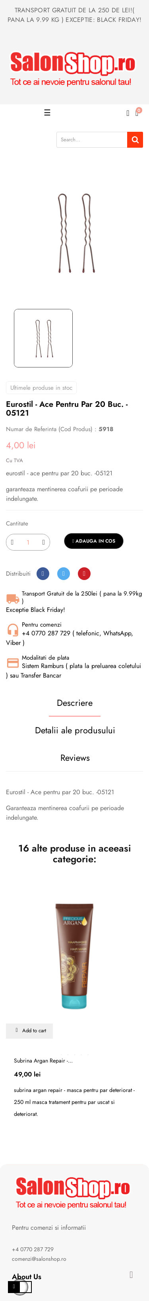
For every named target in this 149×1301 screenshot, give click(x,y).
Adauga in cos (93, 541)
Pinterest (84, 573)
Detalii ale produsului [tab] (75, 730)
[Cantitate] (28, 542)
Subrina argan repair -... (43, 1061)
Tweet (63, 573)
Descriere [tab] (75, 702)
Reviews (75, 757)
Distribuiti (43, 573)
